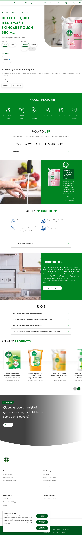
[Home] (14, 2)
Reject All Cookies (42, 522)
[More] (72, 3)
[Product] (23, 3)
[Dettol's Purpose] (34, 2)
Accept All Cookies (42, 516)
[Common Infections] (60, 2)
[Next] (78, 389)
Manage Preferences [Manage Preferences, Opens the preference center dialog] (42, 528)
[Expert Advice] (48, 2)
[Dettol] (4, 3)
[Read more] (8, 426)
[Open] (78, 3)
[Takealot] (7, 59)
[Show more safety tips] (40, 243)
